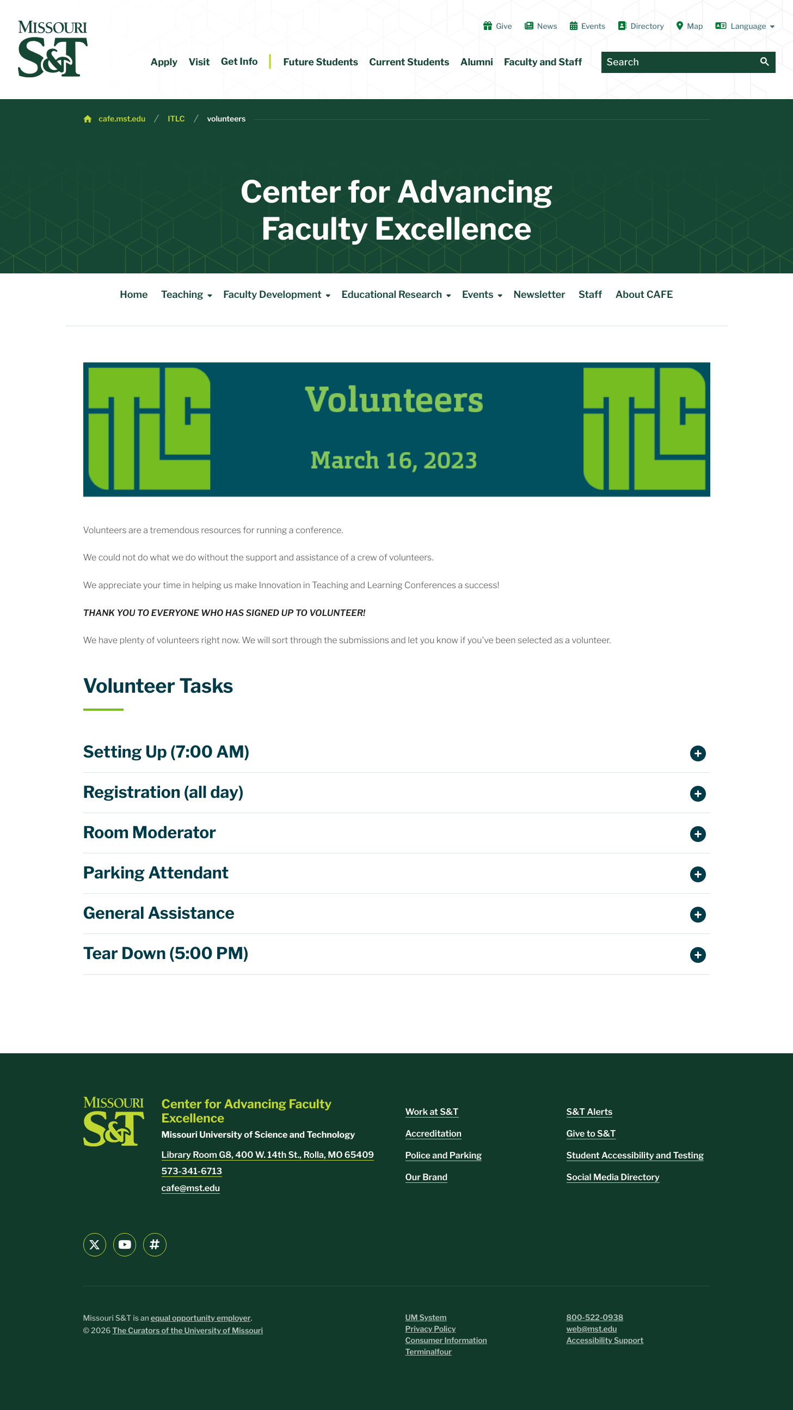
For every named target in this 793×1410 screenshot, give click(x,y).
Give (497, 26)
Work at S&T (432, 1112)
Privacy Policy (430, 1329)
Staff (590, 295)
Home (133, 295)
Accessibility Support (605, 1340)
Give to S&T (591, 1133)
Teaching (189, 295)
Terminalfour (428, 1352)
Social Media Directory (613, 1177)
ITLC (176, 119)
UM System (426, 1317)
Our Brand (426, 1177)
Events (588, 26)
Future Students (321, 62)
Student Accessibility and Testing (635, 1155)
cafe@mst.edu (191, 1188)
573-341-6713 (192, 1171)
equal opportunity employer (201, 1318)
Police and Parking (443, 1155)
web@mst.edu (592, 1329)
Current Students (409, 62)
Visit (199, 62)
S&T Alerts (590, 1112)
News (541, 26)
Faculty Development (279, 295)
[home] (53, 49)
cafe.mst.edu (122, 119)
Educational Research (398, 295)
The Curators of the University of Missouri (187, 1330)
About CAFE (644, 295)
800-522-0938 (595, 1317)
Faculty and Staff (543, 62)
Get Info (239, 62)
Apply (164, 62)
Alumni (476, 62)
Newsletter (539, 295)
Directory (641, 26)
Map (690, 26)
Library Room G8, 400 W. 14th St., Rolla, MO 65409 (268, 1155)
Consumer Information (446, 1340)
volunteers (226, 119)
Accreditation (433, 1133)
